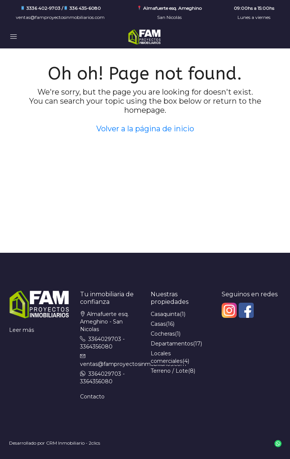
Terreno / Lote (169, 370)
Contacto (92, 396)
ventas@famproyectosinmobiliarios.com (60, 17)
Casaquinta (165, 314)
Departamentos (172, 343)
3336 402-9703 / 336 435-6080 (60, 8)
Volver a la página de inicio (145, 128)
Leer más (21, 330)
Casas (158, 324)
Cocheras (163, 333)
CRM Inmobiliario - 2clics (73, 443)
